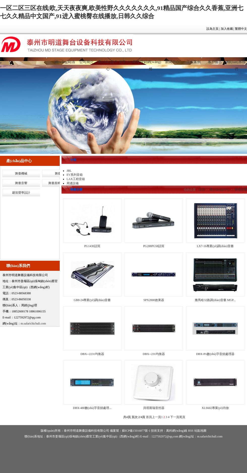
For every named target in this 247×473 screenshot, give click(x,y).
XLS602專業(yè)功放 (215, 408)
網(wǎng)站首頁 (64, 64)
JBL (69, 170)
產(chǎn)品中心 (108, 64)
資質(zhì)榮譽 (129, 62)
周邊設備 (73, 183)
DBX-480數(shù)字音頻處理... (92, 408)
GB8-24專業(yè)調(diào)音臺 (92, 300)
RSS (190, 430)
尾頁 (182, 417)
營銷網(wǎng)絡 (150, 64)
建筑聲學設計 (21, 192)
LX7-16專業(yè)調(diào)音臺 (215, 246)
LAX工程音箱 (76, 179)
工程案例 (194, 62)
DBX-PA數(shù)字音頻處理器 (215, 354)
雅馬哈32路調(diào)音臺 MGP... (215, 300)
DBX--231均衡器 (154, 354)
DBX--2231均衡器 (92, 354)
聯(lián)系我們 (236, 64)
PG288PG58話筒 (154, 246)
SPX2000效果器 (153, 300)
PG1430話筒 (92, 246)
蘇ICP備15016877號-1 (136, 430)
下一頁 (174, 417)
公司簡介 (86, 62)
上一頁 (156, 417)
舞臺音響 (21, 183)
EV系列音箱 (75, 174)
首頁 (202, 189)
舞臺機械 (21, 173)
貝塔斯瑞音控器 (153, 408)
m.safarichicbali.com (33, 323)
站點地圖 (200, 430)
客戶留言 (215, 62)
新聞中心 (172, 62)
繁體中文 (241, 29)
